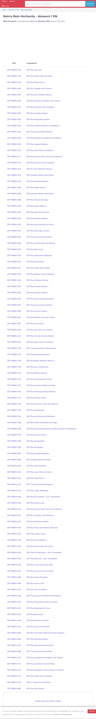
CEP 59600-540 (14, 280)
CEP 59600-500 (14, 218)
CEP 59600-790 (14, 435)
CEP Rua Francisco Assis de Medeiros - (42, 404)
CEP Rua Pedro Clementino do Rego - (42, 422)
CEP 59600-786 (14, 422)
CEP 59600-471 (14, 156)
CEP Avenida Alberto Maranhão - (40, 175)
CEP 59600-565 (14, 299)
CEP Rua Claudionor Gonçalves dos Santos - (45, 657)
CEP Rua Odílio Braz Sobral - (38, 268)
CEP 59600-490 (14, 206)
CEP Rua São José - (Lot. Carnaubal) (41, 558)
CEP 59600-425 (14, 76)
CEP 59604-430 (14, 509)
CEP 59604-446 (14, 583)
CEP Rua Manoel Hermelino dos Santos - (43, 101)
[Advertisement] (48, 39)
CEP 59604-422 (14, 478)
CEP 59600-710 (14, 348)
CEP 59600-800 (14, 453)
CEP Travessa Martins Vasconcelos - (41, 348)
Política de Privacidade (62, 714)
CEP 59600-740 (14, 360)
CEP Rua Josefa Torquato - (37, 577)
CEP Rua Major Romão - (36, 187)
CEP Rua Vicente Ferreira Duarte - (40, 336)
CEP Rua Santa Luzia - (35, 503)
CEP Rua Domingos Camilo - (38, 231)
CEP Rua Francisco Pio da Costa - (40, 571)
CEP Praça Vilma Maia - (36, 534)
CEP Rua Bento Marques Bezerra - (40, 360)
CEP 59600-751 (14, 379)
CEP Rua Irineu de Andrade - (38, 626)
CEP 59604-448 (14, 595)
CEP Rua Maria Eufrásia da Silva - (40, 299)
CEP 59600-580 (14, 311)
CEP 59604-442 (14, 571)
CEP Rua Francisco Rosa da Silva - (40, 162)
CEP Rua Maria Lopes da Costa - (40, 546)
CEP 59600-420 (14, 70)
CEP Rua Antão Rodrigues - (38, 490)
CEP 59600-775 (14, 404)
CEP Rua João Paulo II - (36, 478)
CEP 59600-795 (14, 441)
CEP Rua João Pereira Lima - (38, 212)
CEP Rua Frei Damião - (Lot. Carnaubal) (43, 496)
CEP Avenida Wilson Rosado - (39, 459)
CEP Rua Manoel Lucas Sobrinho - (40, 274)
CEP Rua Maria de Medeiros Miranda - (42, 527)
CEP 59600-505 (14, 237)
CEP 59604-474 (14, 676)
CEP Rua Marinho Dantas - (37, 218)
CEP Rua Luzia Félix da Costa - (39, 472)
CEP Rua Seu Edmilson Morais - (39, 169)
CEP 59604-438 (14, 552)
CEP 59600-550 (14, 286)
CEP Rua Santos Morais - (37, 435)
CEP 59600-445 (14, 94)
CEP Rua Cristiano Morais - (37, 280)
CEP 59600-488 (14, 200)
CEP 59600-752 (14, 385)
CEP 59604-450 (14, 602)
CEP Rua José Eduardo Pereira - (39, 379)
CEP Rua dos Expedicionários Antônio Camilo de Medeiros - (51, 429)
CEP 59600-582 (14, 317)
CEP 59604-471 (14, 664)
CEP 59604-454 (14, 620)
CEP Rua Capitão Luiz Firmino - (39, 88)
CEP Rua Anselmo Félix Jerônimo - (41, 107)
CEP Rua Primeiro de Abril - (38, 620)
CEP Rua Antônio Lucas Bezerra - (40, 515)
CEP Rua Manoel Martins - (37, 292)
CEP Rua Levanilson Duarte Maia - (40, 664)
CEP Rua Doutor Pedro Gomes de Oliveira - (44, 156)
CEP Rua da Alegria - (35, 447)
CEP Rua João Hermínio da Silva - (40, 224)
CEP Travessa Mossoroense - (38, 354)
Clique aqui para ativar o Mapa (48, 701)
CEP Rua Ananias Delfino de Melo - (41, 385)
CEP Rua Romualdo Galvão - (38, 119)
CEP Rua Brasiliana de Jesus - (38, 608)
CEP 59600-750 (14, 373)
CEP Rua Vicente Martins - (37, 286)
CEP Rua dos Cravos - (35, 323)
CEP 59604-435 (14, 540)
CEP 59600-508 (14, 243)
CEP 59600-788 (14, 429)
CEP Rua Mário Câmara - (36, 206)
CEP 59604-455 (14, 626)
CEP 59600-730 (14, 354)
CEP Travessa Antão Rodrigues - (40, 484)
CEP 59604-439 (14, 558)
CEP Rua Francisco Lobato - (38, 521)
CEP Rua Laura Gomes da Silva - (40, 565)
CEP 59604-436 (14, 546)
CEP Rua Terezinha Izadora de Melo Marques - (46, 633)
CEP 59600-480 (14, 187)
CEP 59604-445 (14, 577)
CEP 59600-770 (14, 398)
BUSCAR (90, 4)
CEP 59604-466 (14, 651)
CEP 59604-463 (14, 645)
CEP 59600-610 (14, 336)
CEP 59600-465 (14, 144)
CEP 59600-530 (14, 261)
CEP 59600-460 (14, 125)
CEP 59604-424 (14, 490)
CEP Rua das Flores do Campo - (39, 330)
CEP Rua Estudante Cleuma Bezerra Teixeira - (45, 670)
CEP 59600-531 (14, 268)
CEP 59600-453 (14, 113)
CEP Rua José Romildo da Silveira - (41, 243)
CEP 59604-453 (14, 614)
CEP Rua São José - (34, 70)
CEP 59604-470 (14, 657)
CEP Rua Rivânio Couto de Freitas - (41, 317)
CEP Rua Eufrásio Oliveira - (38, 181)
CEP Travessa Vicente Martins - (39, 305)
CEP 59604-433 (14, 527)
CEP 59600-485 (14, 193)
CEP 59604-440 (14, 565)
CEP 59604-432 (14, 521)
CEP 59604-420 (14, 466)
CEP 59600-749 (14, 367)
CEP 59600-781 (14, 416)
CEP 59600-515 (14, 255)
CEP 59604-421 (14, 472)
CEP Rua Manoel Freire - (36, 398)
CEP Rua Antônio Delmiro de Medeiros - (43, 125)
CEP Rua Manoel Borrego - (37, 200)
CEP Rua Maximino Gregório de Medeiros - (44, 138)
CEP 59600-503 (14, 231)
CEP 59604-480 (14, 688)
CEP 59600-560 (14, 292)
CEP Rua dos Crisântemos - (38, 367)
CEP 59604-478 (14, 682)
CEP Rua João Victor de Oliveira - (40, 150)
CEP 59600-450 (14, 101)
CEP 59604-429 (14, 503)
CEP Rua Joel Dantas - (35, 261)
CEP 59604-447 (14, 589)
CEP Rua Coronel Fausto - (37, 311)
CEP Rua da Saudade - (36, 441)
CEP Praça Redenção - (35, 410)
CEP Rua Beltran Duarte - (37, 373)
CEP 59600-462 (14, 132)
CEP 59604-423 (14, 484)
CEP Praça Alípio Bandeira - (38, 453)
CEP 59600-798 (14, 447)
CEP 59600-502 (14, 224)
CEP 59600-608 (14, 330)
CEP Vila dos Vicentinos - (37, 589)
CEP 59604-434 (14, 534)
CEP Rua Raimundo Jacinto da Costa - (42, 602)
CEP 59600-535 (14, 274)
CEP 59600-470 (14, 150)
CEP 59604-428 (14, 496)
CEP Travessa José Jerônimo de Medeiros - (44, 595)
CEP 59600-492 (14, 212)
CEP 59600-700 (14, 342)
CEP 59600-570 (14, 305)
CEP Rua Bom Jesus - (35, 249)
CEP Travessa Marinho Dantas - (39, 237)
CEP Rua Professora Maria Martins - (41, 391)
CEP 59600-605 (14, 323)
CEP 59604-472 (14, 670)
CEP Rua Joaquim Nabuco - (37, 144)
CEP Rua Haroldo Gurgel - (37, 113)
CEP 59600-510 (14, 249)
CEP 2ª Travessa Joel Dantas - (39, 682)
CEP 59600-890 (14, 459)
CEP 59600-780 (14, 410)
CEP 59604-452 (14, 608)
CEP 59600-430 (14, 82)
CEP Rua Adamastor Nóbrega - (39, 255)
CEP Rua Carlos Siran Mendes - (39, 676)
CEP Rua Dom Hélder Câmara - (39, 94)
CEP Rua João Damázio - (36, 466)
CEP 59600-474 (14, 169)
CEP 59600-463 (14, 138)
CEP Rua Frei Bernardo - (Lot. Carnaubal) (43, 552)
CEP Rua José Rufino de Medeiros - (41, 416)
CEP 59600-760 (14, 391)
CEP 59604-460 (14, 639)
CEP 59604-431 (14, 515)
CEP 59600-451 (14, 107)
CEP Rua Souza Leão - (35, 583)
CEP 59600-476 (14, 181)
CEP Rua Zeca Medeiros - (37, 540)
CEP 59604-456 (14, 633)
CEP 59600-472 (14, 162)
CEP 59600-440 (14, 88)
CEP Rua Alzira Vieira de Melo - (39, 76)
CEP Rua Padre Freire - (36, 82)
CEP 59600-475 (14, 175)
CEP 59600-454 (14, 119)
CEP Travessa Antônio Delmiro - (40, 132)
